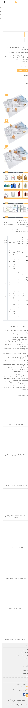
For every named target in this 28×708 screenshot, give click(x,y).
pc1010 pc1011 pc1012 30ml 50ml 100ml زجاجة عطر (14, 516)
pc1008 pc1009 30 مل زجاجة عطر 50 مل (14, 485)
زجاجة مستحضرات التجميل (20, 655)
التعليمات (24, 676)
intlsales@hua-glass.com (17, 687)
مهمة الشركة (23, 673)
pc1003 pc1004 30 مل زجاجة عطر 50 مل (14, 455)
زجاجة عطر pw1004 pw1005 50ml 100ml (14, 639)
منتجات (11, 700)
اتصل (6, 700)
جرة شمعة (24, 658)
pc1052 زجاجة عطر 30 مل (14, 548)
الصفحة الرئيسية (19, 700)
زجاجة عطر (24, 650)
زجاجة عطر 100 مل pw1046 (14, 424)
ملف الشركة (24, 670)
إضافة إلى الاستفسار (20, 70)
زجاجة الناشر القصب (22, 653)
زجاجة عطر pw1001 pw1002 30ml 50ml (14, 578)
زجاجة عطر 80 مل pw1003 (14, 608)
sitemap (13, 702)
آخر (26, 661)
